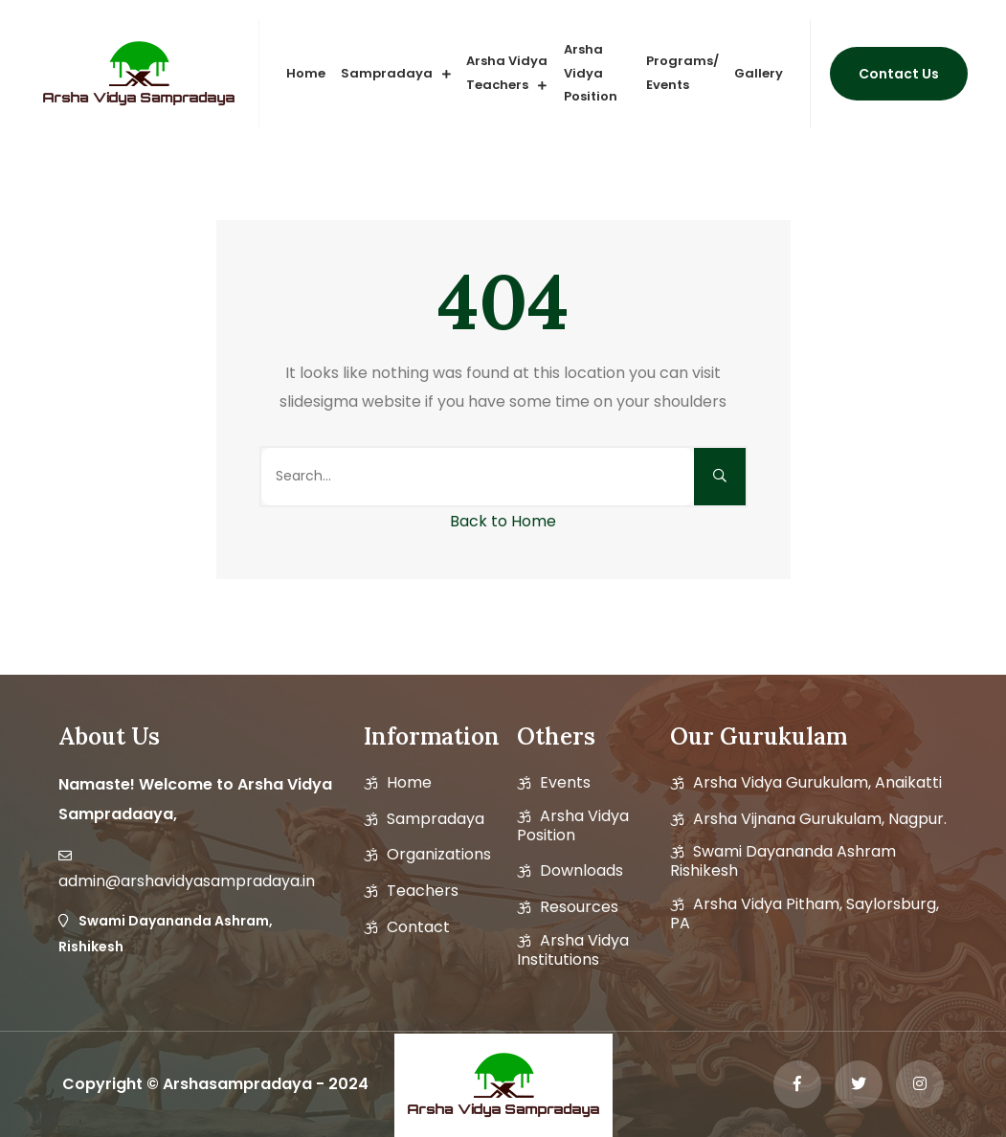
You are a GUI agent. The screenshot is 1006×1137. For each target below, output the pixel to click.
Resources (579, 907)
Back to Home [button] (503, 521)
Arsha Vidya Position (590, 72)
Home (305, 73)
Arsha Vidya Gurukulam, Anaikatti (817, 782)
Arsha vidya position (573, 826)
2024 (348, 1084)
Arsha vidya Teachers (507, 73)
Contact (418, 927)
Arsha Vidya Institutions (573, 950)
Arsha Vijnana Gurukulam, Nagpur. (820, 819)
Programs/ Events (682, 73)
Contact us (899, 73)
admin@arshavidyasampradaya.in (186, 881)
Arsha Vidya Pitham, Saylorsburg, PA (804, 914)
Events (565, 782)
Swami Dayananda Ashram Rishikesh (783, 861)
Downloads (581, 871)
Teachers (422, 891)
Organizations (439, 854)
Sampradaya (387, 73)
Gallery (758, 73)
